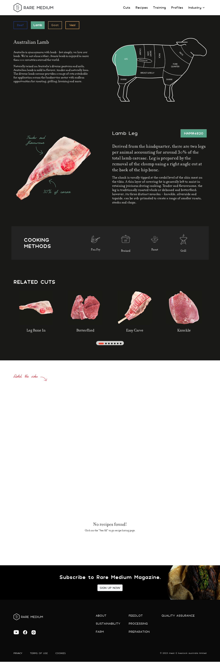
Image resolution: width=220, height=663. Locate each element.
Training (159, 8)
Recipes (142, 8)
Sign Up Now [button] (110, 588)
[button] (101, 343)
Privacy (18, 654)
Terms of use (40, 654)
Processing (139, 625)
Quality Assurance (179, 616)
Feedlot (136, 616)
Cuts (126, 8)
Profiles (177, 8)
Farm (100, 634)
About (101, 616)
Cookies (63, 654)
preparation (140, 634)
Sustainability (109, 625)
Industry (196, 8)
